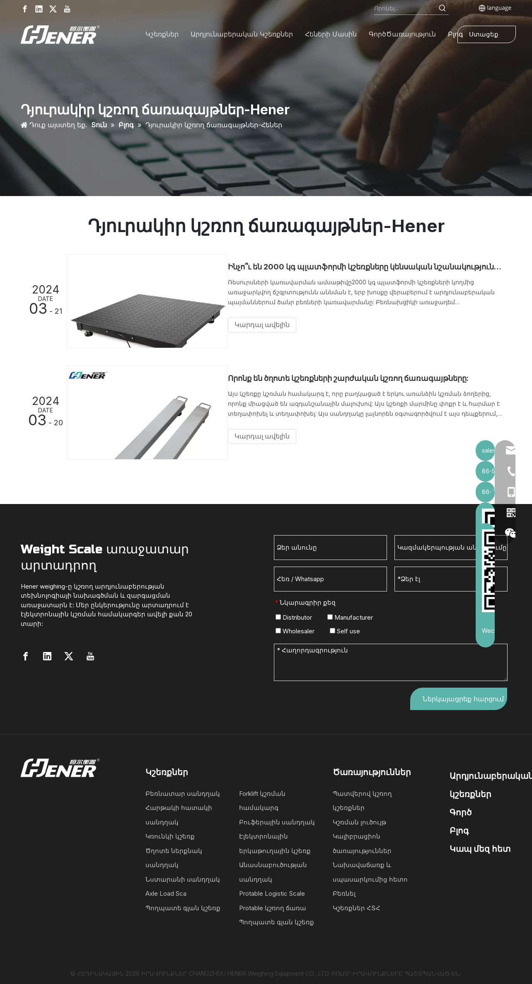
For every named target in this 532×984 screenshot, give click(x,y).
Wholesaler (295, 629)
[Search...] (405, 8)
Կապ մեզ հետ (480, 846)
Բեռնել (344, 891)
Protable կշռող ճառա (272, 905)
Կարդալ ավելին (269, 324)
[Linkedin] (39, 9)
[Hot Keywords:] (442, 8)
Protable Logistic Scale (272, 891)
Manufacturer (350, 615)
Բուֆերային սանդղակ (277, 820)
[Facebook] (25, 9)
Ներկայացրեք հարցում (463, 696)
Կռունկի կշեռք (170, 834)
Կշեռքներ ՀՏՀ (356, 905)
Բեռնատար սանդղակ (182, 791)
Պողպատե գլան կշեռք (182, 905)
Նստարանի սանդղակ (182, 877)
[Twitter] (53, 9)
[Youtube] (67, 9)
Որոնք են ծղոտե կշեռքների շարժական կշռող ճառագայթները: (355, 377)
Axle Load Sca (165, 891)
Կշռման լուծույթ (359, 820)
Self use (345, 629)
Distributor (294, 615)
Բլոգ (459, 828)
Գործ (461, 810)
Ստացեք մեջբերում (486, 36)
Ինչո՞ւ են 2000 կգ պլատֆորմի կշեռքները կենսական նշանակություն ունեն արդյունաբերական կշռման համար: (368, 266)
